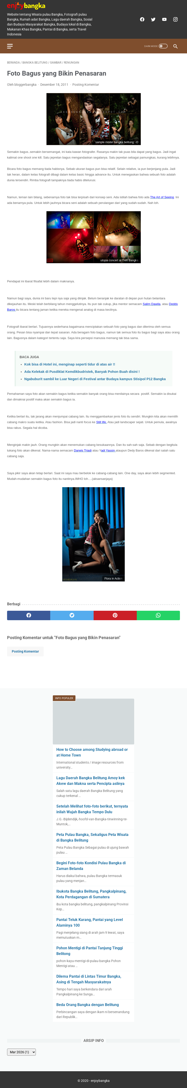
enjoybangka (100, 1081)
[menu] (10, 46)
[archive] (21, 1052)
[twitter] (153, 19)
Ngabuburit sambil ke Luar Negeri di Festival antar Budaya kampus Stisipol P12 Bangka (95, 379)
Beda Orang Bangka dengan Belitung (87, 1004)
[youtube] (164, 19)
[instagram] (175, 19)
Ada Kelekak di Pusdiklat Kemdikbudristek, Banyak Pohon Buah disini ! (82, 372)
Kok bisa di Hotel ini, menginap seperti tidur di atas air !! (69, 364)
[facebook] (142, 19)
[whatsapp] (158, 615)
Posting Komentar (85, 84)
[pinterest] (115, 615)
